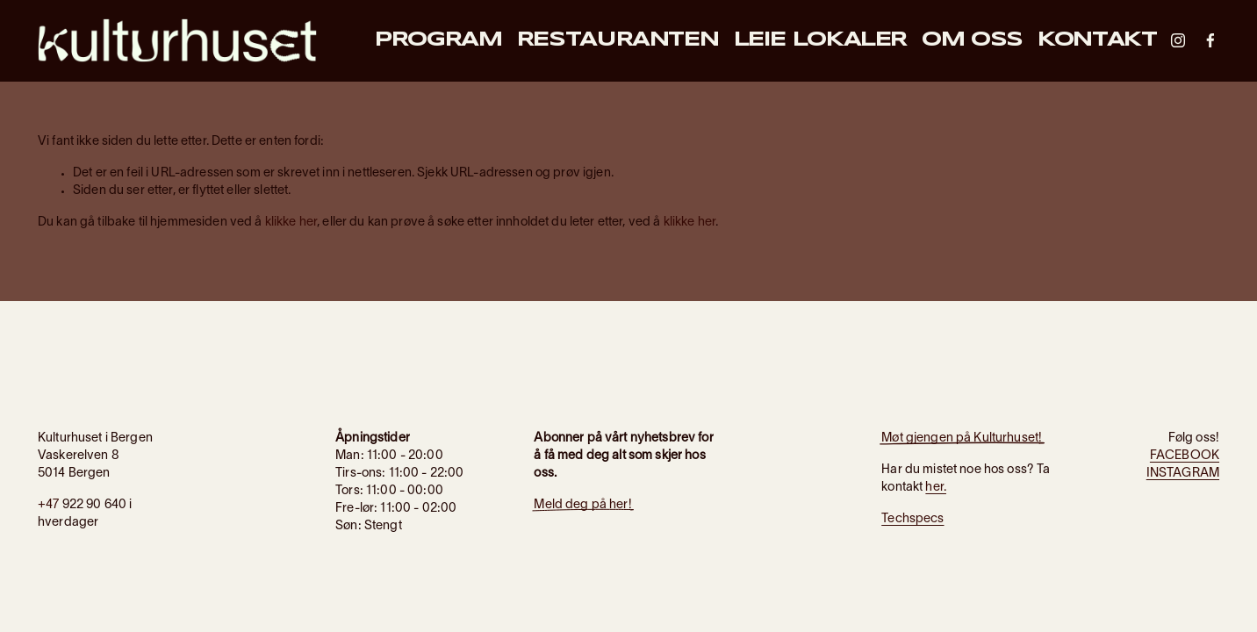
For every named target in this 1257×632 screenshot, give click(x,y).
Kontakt (1097, 40)
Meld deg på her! (582, 505)
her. (935, 487)
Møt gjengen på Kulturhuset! (961, 438)
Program (438, 40)
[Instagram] (1178, 40)
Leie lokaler (821, 40)
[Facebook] (1210, 40)
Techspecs (912, 519)
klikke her (291, 222)
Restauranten (618, 40)
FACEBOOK (1184, 456)
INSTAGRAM (1182, 473)
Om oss (972, 40)
